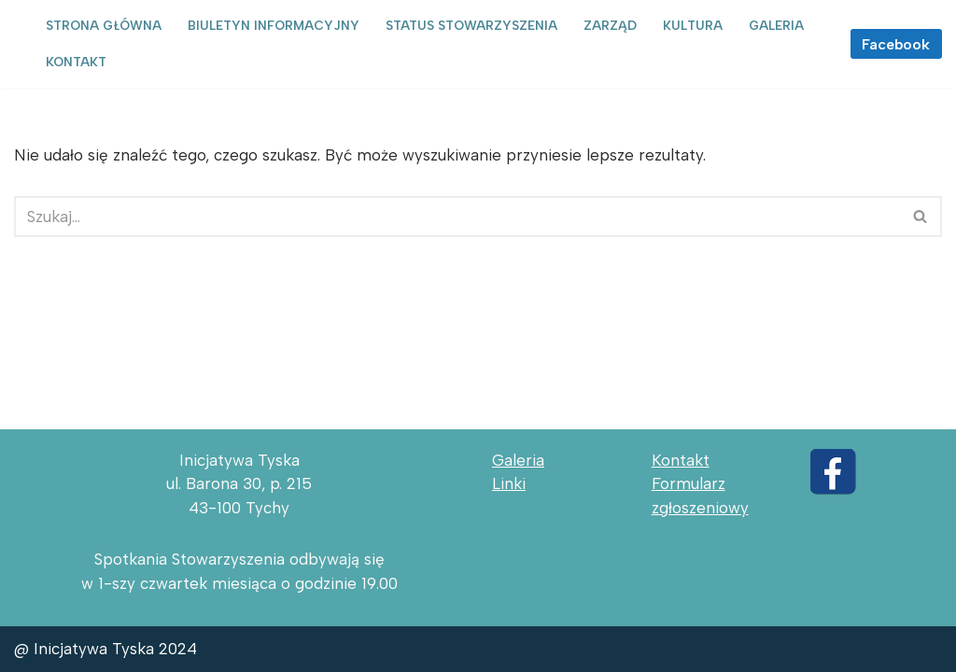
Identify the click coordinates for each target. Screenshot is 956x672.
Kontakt (76, 61)
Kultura (693, 25)
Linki (509, 483)
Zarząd (610, 25)
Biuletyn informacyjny (273, 25)
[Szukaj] (457, 216)
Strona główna (104, 25)
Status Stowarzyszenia (471, 25)
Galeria (776, 25)
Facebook (896, 44)
